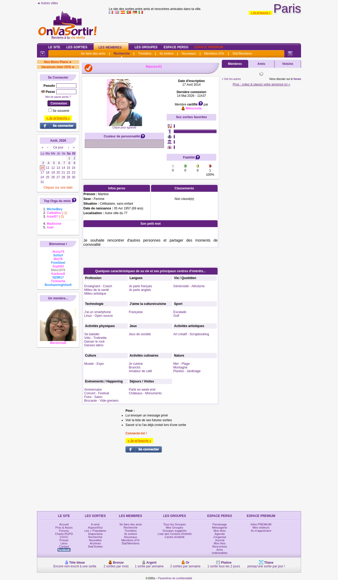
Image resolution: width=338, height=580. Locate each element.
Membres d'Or (214, 53)
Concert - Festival (96, 393)
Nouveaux (189, 53)
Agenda (220, 533)
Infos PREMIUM (261, 524)
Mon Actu (220, 530)
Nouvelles (95, 540)
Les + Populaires (95, 530)
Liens (63, 543)
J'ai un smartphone (97, 312)
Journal (219, 540)
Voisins (287, 64)
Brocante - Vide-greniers (101, 400)
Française (136, 312)
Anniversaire (93, 389)
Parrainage (220, 524)
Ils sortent (166, 53)
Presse (63, 540)
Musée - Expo (94, 364)
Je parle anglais (140, 290)
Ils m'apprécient (261, 530)
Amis (261, 64)
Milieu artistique (95, 293)
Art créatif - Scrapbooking (191, 334)
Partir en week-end (142, 389)
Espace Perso (175, 47)
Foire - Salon (93, 397)
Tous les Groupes (174, 524)
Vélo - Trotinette (95, 338)
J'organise (219, 537)
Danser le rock (94, 341)
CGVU (64, 537)
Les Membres (110, 47)
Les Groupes (146, 47)
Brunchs (134, 367)
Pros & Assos (63, 527)
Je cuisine (136, 364)
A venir (95, 524)
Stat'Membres (242, 53)
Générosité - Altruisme (189, 286)
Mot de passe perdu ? (58, 96)
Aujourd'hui (95, 527)
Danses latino (94, 345)
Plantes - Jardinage (186, 371)
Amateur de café (140, 371)
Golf (176, 316)
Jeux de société (140, 334)
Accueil (63, 524)
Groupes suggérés (175, 530)
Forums (64, 530)
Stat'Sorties (95, 546)
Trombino (144, 53)
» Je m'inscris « (260, 12)
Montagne (180, 367)
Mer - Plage (181, 364)
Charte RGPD (64, 533)
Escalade (179, 312)
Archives (95, 543)
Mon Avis (220, 543)
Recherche (122, 53)
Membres (235, 64)
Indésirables (219, 552)
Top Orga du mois (57, 201)
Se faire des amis (93, 53)
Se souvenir (61, 111)
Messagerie (219, 527)
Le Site (54, 47)
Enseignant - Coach (98, 286)
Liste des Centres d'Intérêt (174, 533)
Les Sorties (76, 47)
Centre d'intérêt (175, 537)
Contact (64, 546)
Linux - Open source (98, 316)
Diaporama (95, 533)
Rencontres (219, 546)
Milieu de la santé (96, 290)
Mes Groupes (174, 527)
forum (297, 79)
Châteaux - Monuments (145, 393)
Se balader (92, 334)
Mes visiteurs (260, 527)
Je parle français (140, 286)
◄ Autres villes (47, 3)
